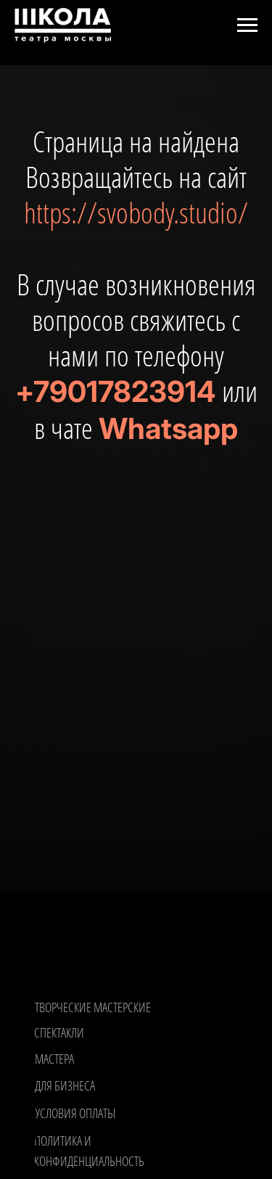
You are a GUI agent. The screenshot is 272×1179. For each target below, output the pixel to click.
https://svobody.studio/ (136, 212)
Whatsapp (168, 428)
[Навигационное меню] (247, 25)
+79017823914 (115, 391)
